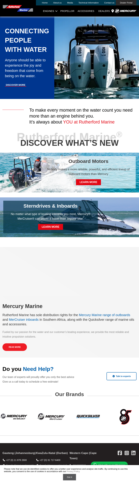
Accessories (86, 11)
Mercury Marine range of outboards (104, 315)
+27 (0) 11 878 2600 (16, 460)
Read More (15, 347)
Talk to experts (121, 376)
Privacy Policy (73, 471)
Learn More (88, 182)
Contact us (109, 2)
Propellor (67, 11)
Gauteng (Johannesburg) (19, 453)
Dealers (106, 11)
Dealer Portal (126, 2)
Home (45, 2)
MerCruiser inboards (24, 319)
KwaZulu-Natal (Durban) (52, 453)
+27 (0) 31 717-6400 (50, 460)
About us (57, 2)
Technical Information (88, 2)
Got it (69, 477)
